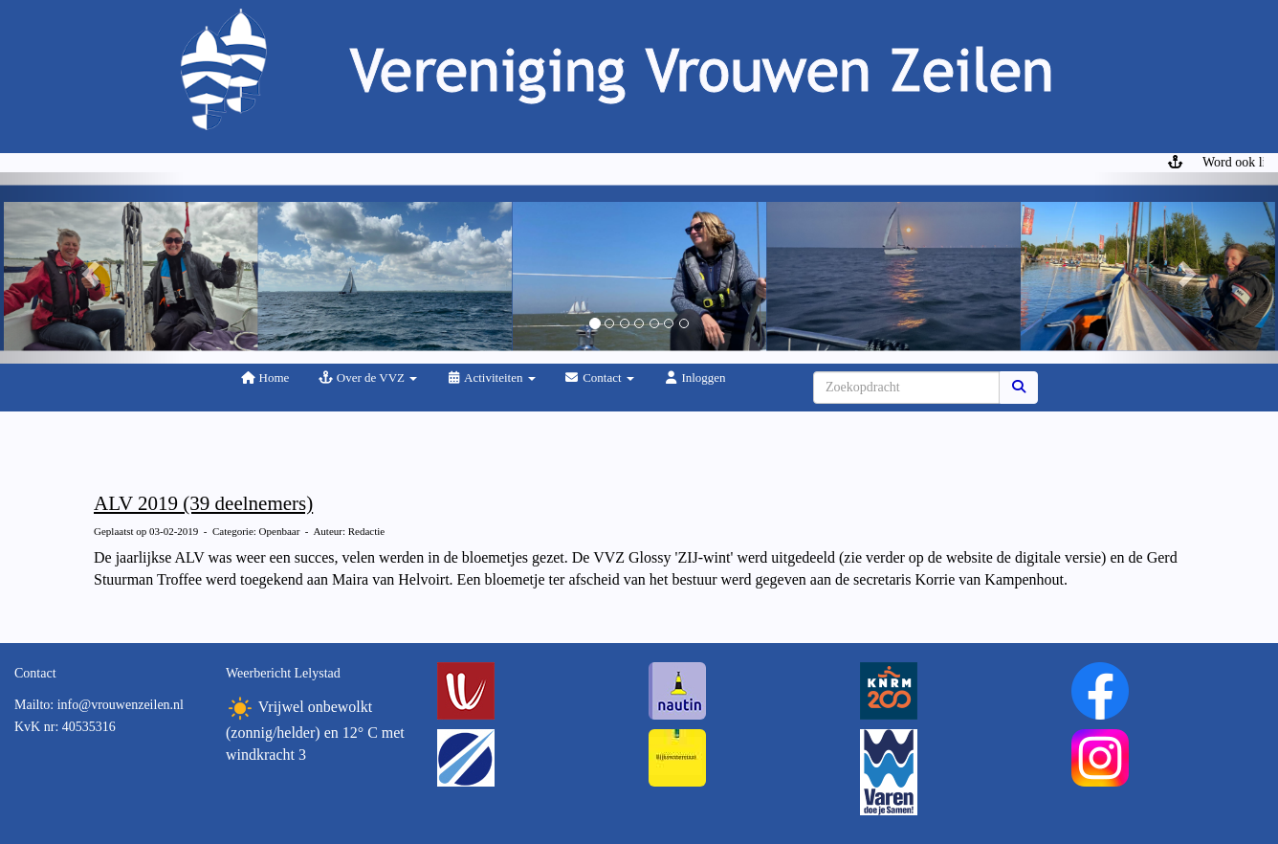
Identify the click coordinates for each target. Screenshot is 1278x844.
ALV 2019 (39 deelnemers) (203, 503)
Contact (599, 377)
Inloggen (694, 377)
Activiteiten (490, 377)
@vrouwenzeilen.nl (120, 705)
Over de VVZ (367, 377)
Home (264, 377)
